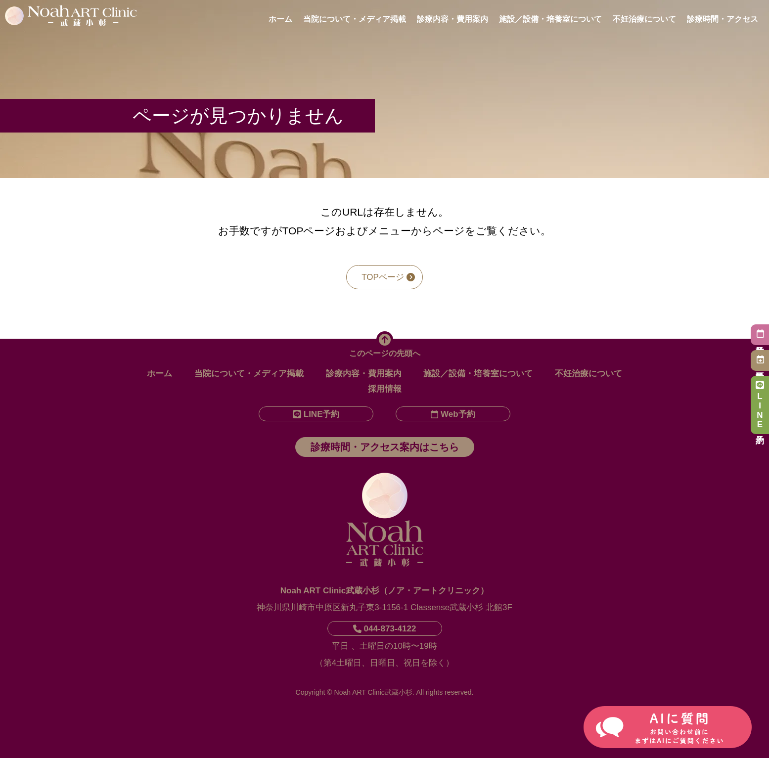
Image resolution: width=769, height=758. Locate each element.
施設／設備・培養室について (550, 19)
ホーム (280, 19)
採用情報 (385, 389)
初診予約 (760, 333)
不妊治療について (644, 19)
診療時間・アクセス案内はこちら (385, 447)
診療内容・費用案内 (452, 19)
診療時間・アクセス (722, 19)
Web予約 (453, 414)
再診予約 (760, 359)
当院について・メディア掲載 (354, 19)
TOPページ (388, 277)
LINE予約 (760, 405)
